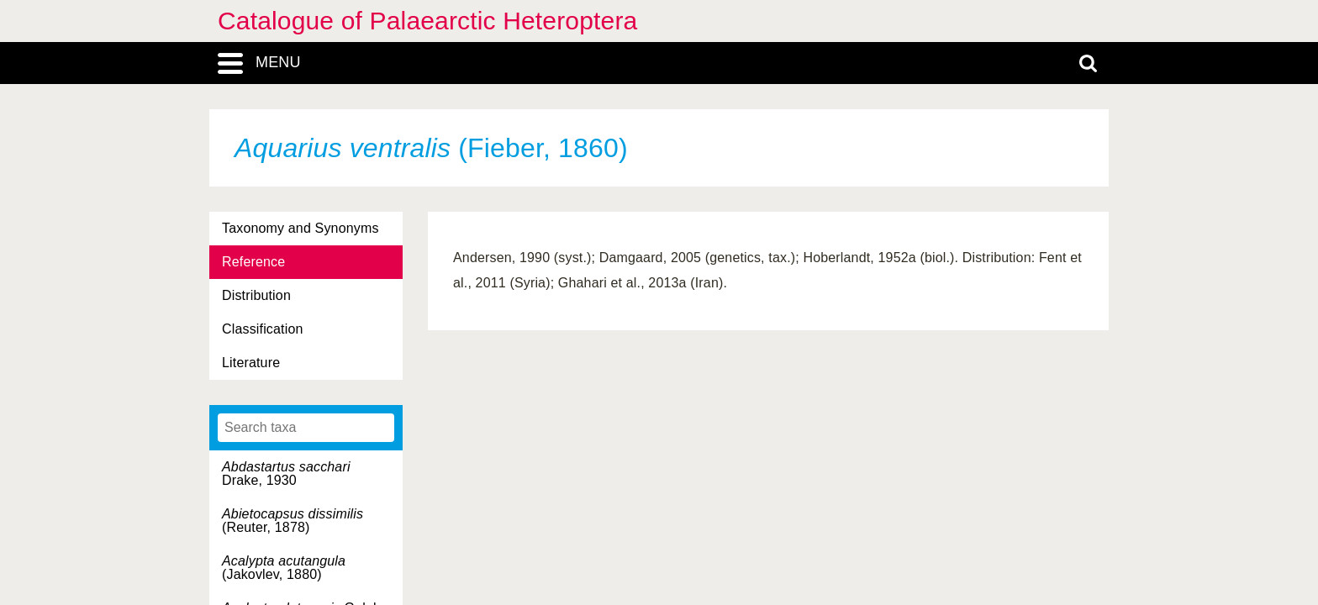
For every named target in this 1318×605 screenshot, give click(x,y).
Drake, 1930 (286, 473)
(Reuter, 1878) (292, 520)
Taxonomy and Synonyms (300, 228)
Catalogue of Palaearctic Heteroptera (427, 20)
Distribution (256, 295)
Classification (262, 329)
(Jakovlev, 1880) (283, 567)
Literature (251, 362)
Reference (253, 262)
